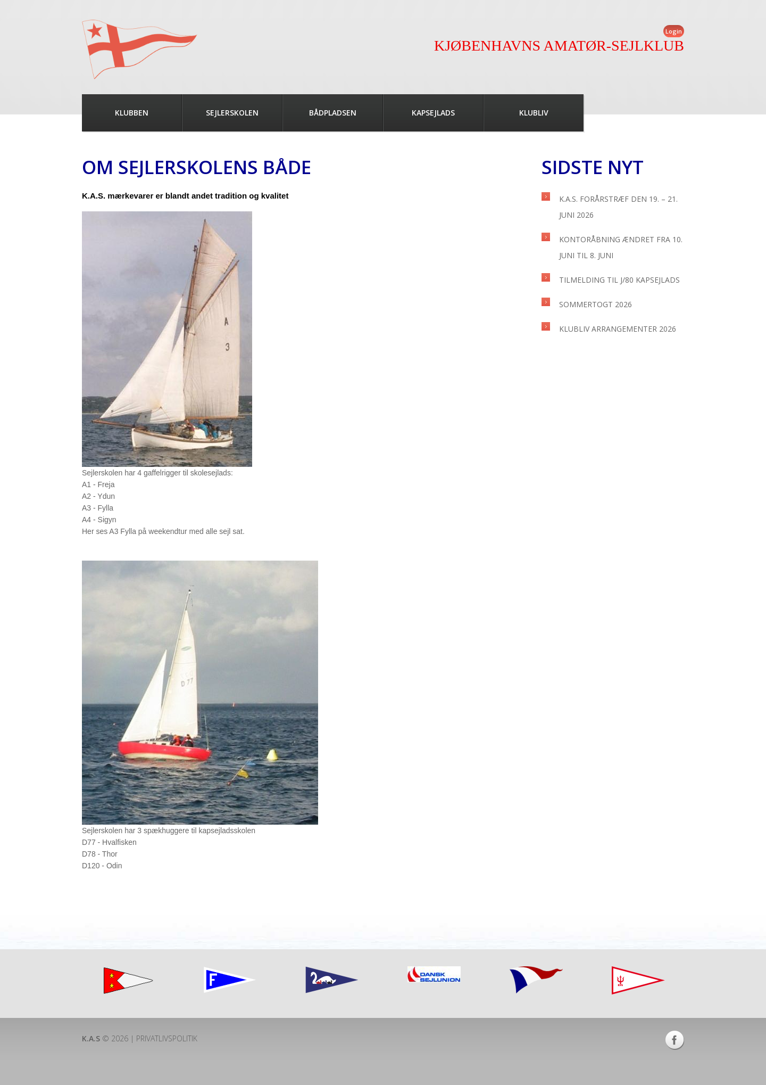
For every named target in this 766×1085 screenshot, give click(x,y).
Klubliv (533, 113)
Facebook (674, 1040)
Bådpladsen (332, 113)
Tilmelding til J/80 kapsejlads (619, 280)
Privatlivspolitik (166, 1038)
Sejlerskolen (232, 113)
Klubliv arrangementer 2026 (617, 329)
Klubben (131, 113)
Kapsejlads (433, 113)
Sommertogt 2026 (595, 304)
